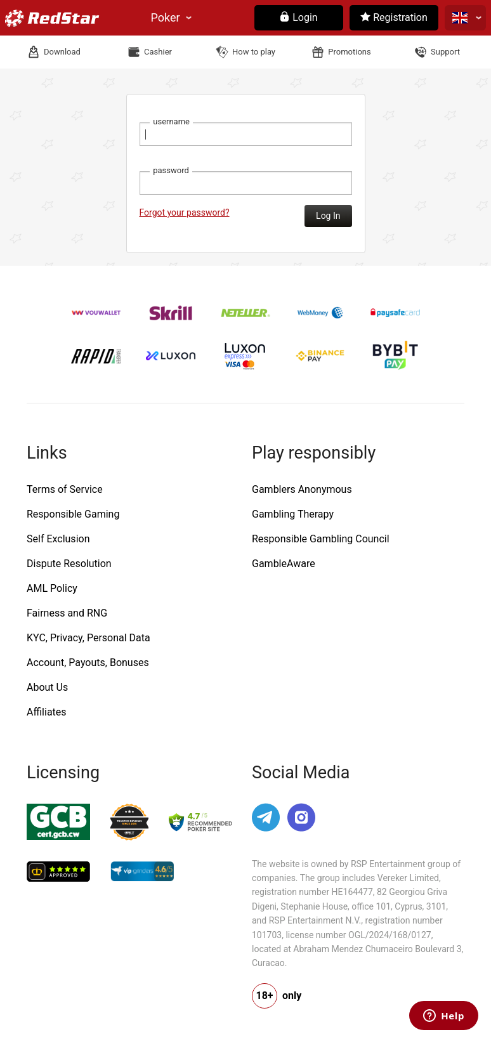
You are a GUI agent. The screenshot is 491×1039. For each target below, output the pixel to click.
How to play (253, 51)
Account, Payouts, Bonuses (88, 663)
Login (298, 17)
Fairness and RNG (67, 613)
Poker (165, 17)
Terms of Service (65, 489)
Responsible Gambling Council (321, 539)
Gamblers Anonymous (302, 489)
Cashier (158, 51)
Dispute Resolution (69, 564)
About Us (47, 687)
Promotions (349, 51)
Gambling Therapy (293, 514)
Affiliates (47, 712)
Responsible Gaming (73, 514)
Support (445, 51)
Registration (394, 17)
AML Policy (52, 588)
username (171, 121)
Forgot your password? (185, 212)
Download (62, 51)
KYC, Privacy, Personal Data (88, 638)
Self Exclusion (58, 539)
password (171, 170)
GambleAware (283, 564)
